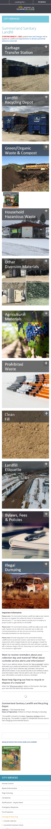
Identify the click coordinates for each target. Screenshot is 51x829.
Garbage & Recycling (10, 817)
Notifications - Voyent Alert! (12, 802)
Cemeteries (6, 798)
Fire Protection (7, 812)
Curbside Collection (10, 821)
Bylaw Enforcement (9, 788)
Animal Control (8, 783)
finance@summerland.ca (9, 633)
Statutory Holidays (33, 716)
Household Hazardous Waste (13, 825)
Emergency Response (10, 807)
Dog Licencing (7, 793)
